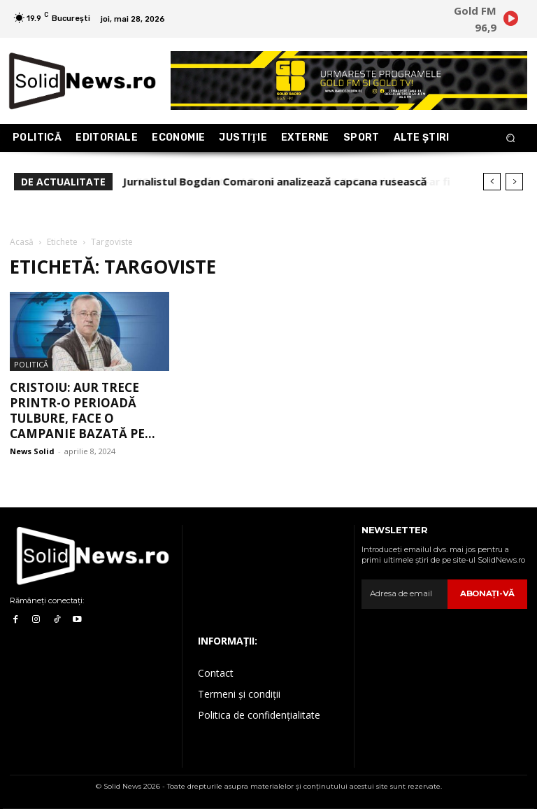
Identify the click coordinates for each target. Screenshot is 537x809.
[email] (406, 594)
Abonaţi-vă (489, 593)
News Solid (32, 451)
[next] (514, 181)
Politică (31, 364)
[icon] (510, 21)
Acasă (22, 242)
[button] (510, 138)
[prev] (492, 181)
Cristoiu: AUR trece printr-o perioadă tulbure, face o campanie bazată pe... (82, 410)
